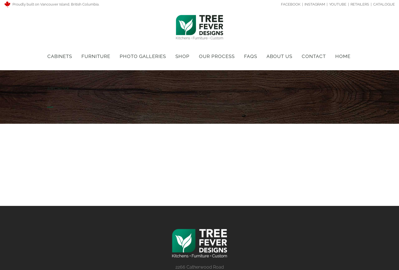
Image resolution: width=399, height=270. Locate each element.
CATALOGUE (384, 4)
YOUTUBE (337, 4)
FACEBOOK (291, 4)
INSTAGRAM (315, 4)
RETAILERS (360, 4)
